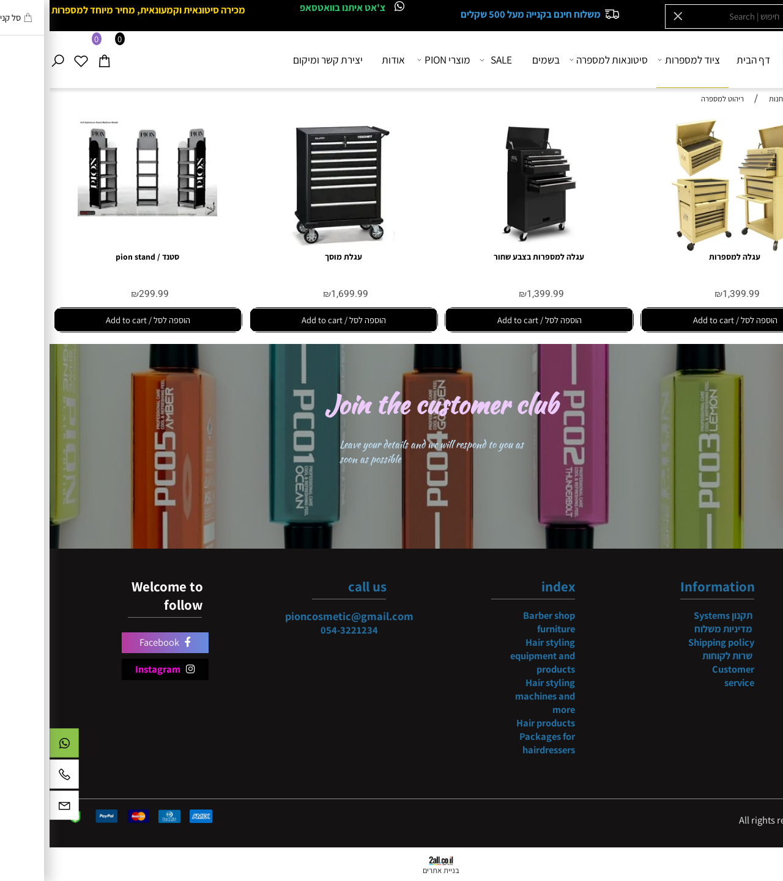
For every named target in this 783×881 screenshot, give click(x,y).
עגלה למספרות (685, 256)
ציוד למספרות (640, 59)
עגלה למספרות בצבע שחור (489, 256)
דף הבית (704, 60)
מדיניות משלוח (674, 628)
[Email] (14, 808)
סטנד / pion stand (98, 256)
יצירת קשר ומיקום (278, 60)
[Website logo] (756, 59)
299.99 (104, 294)
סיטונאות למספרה (559, 59)
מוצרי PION (395, 59)
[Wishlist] (35, 59)
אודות (343, 60)
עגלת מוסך (294, 256)
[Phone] (14, 777)
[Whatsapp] (14, 746)
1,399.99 (691, 294)
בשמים (496, 60)
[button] (685, 320)
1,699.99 (300, 294)
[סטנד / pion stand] (98, 212)
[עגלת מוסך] (294, 247)
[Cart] (58, 59)
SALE (447, 59)
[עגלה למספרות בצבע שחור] (489, 247)
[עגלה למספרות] (685, 247)
